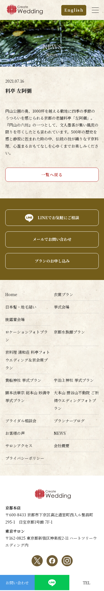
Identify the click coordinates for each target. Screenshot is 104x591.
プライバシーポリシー (24, 458)
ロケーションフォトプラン (26, 335)
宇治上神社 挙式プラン (74, 380)
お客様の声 (15, 433)
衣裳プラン (63, 294)
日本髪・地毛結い (20, 307)
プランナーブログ (69, 420)
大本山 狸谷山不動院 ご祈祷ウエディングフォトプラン (76, 400)
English (73, 10)
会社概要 (61, 445)
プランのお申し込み (52, 261)
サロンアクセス (18, 445)
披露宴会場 (15, 319)
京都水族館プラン (69, 332)
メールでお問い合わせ (52, 239)
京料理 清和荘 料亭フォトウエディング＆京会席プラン (27, 359)
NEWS (60, 433)
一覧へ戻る (52, 174)
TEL (86, 582)
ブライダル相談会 (20, 420)
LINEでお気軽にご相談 (58, 217)
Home (11, 294)
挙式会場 (61, 307)
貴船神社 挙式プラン (23, 380)
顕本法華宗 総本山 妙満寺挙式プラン (27, 396)
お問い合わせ (17, 582)
